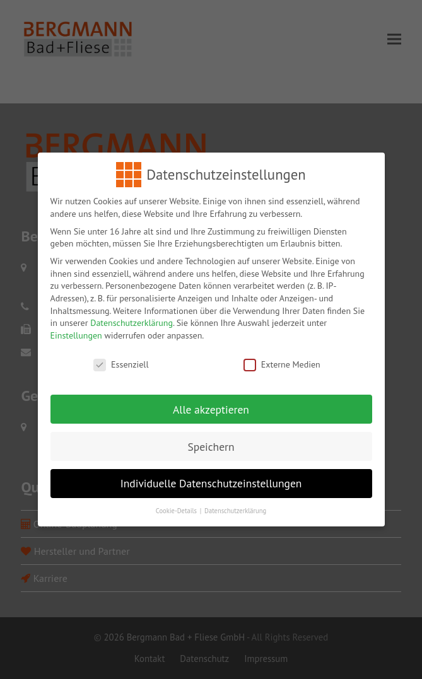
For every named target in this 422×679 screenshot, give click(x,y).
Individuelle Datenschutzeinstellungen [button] (211, 474)
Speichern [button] (210, 437)
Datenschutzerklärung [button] (235, 501)
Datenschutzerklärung (131, 314)
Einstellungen (76, 326)
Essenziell (120, 355)
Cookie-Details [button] (177, 501)
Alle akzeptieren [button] (211, 400)
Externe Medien (281, 355)
